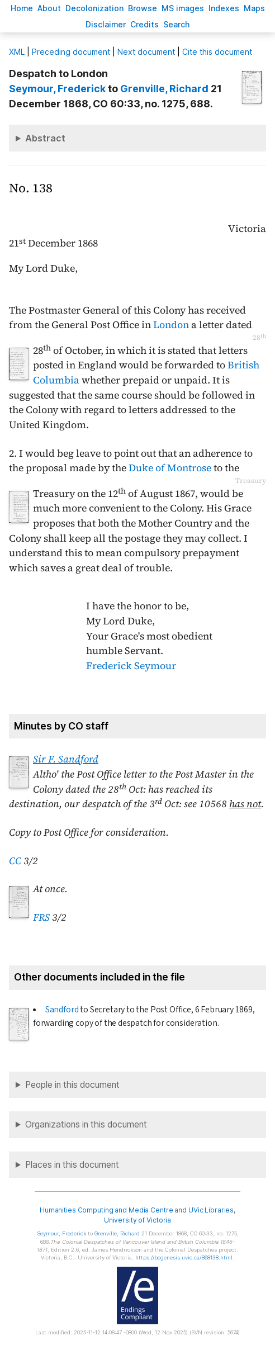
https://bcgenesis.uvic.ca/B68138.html (184, 1257)
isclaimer (106, 24)
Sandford (62, 1009)
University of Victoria (137, 1220)
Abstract (45, 138)
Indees (223, 8)
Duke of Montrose (170, 468)
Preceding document (71, 51)
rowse (142, 8)
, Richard (164, 88)
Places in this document (72, 1164)
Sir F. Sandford (65, 759)
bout (49, 8)
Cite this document (217, 51)
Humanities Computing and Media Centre (106, 1210)
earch (176, 24)
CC (15, 861)
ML (17, 51)
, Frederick (57, 88)
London (171, 324)
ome (22, 8)
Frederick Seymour (131, 665)
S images (183, 8)
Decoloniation (94, 8)
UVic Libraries (211, 1210)
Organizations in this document (86, 1124)
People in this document (72, 1084)
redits (144, 24)
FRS (41, 917)
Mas (254, 8)
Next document (146, 51)
